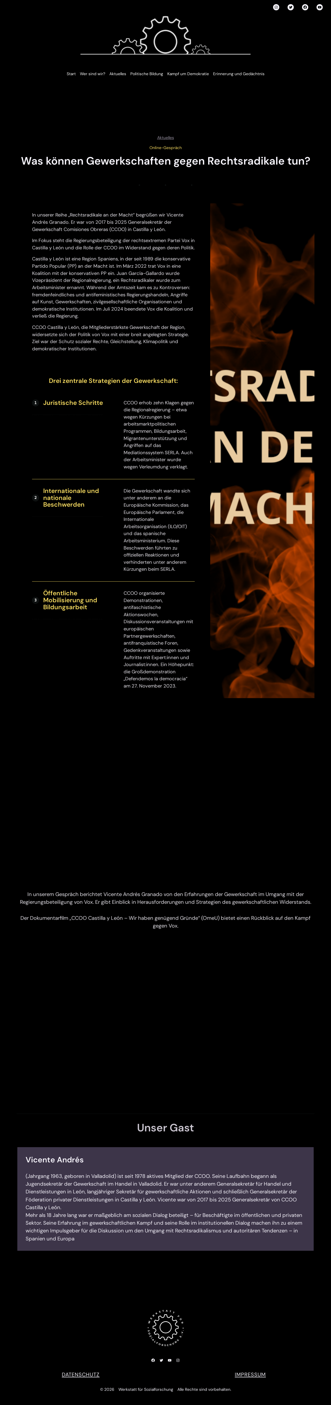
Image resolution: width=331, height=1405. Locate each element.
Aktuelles (165, 137)
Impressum (250, 1374)
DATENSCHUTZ (81, 1374)
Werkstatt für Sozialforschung (145, 1389)
